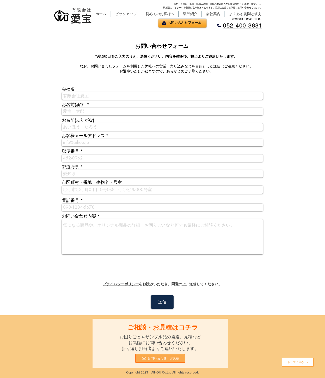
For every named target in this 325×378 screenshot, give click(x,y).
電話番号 (70, 200)
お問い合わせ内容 (79, 216)
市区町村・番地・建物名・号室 (92, 182)
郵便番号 (70, 151)
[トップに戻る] (298, 362)
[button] (126, 14)
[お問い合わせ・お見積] (160, 358)
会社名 (68, 89)
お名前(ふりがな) (78, 120)
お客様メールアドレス (83, 136)
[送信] (162, 302)
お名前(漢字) (74, 104)
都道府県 (70, 167)
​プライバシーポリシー (121, 284)
